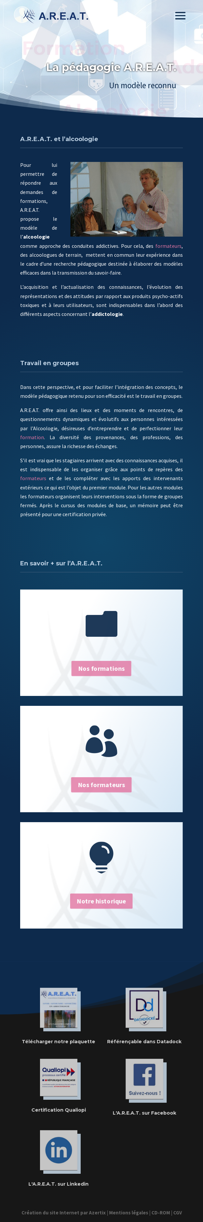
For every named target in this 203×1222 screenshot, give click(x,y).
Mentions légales (128, 1212)
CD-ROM (160, 1212)
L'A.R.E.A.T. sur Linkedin (58, 1184)
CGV (177, 1212)
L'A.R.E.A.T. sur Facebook (144, 1113)
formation (32, 437)
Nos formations (101, 668)
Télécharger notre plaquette (58, 1042)
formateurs (168, 246)
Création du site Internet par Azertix (63, 1212)
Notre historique (101, 901)
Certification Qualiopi (58, 1110)
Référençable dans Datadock (144, 1042)
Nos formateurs (102, 784)
